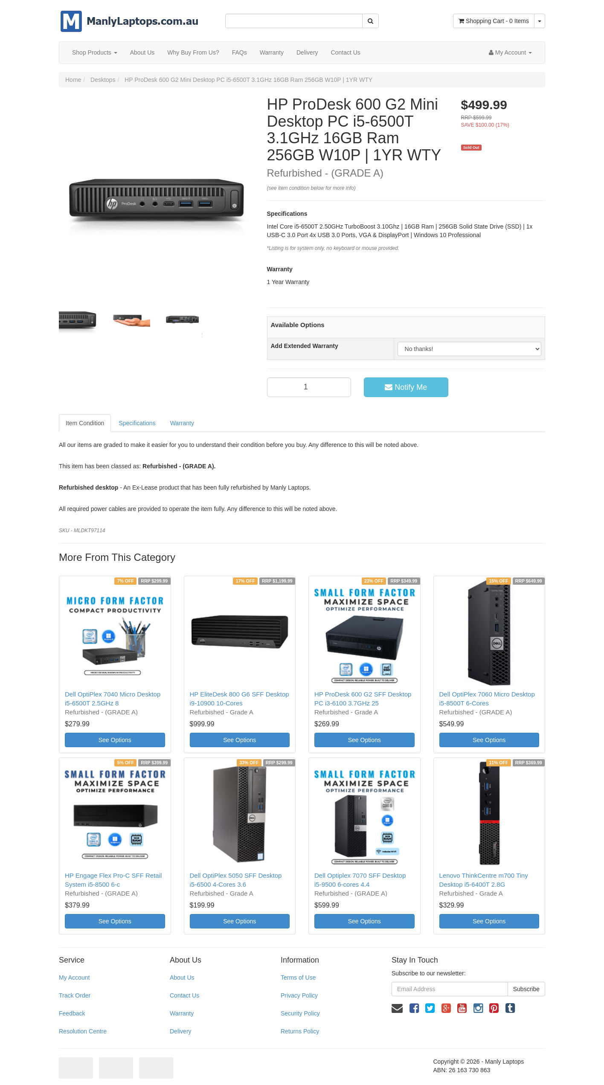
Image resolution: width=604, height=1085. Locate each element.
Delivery (307, 52)
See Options (115, 740)
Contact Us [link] (184, 995)
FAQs (239, 52)
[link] (414, 1008)
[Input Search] (294, 21)
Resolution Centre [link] (83, 1031)
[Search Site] (370, 21)
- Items (494, 20)
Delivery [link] (181, 1031)
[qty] (309, 387)
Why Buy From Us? (193, 52)
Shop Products (94, 52)
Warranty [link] (182, 1013)
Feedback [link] (72, 1013)
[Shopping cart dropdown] (539, 21)
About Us (142, 52)
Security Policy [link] (300, 1013)
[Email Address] (450, 989)
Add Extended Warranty (304, 345)
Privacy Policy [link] (299, 995)
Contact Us (345, 52)
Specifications (137, 423)
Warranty (272, 52)
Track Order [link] (74, 995)
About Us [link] (182, 977)
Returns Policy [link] (300, 1031)
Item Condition (85, 423)
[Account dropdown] (510, 52)
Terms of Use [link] (298, 977)
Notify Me (406, 387)
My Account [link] (74, 977)
